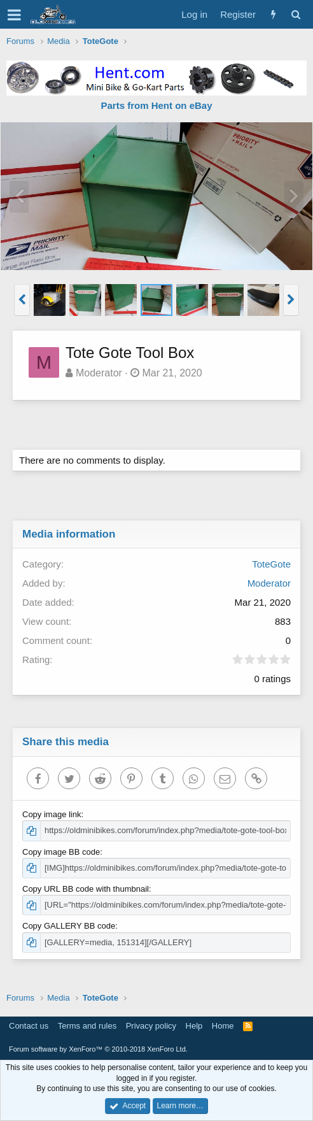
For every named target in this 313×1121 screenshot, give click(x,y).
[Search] (295, 14)
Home (223, 1026)
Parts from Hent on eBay (156, 105)
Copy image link (51, 814)
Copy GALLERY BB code (68, 926)
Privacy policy (151, 1026)
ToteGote (271, 564)
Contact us (28, 1026)
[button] (14, 14)
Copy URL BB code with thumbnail (85, 889)
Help (194, 1026)
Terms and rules (87, 1026)
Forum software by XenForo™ (98, 1049)
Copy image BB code (61, 852)
